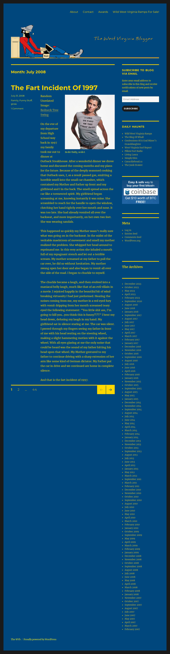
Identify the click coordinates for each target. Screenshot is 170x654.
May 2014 (130, 423)
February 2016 (132, 374)
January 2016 (131, 378)
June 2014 (130, 420)
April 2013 (130, 465)
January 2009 (132, 552)
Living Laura (131, 154)
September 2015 (133, 388)
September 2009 (133, 535)
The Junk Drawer (134, 165)
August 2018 (131, 304)
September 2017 (133, 315)
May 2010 (130, 514)
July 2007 (129, 611)
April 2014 (130, 427)
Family (14, 100)
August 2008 (131, 570)
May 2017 (130, 329)
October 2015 (131, 385)
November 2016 (133, 350)
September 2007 (133, 604)
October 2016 (132, 353)
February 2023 (132, 297)
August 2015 (131, 392)
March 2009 (131, 545)
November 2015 (133, 381)
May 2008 (130, 580)
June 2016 (130, 367)
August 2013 (131, 454)
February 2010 (132, 524)
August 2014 (131, 413)
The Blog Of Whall (134, 137)
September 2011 (133, 479)
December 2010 (133, 489)
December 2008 (133, 556)
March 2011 (131, 482)
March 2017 (131, 336)
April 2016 (130, 371)
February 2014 (132, 434)
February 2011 (132, 486)
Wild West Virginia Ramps (138, 133)
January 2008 (132, 594)
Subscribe (131, 108)
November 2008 (133, 559)
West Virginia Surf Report (138, 147)
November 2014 (133, 406)
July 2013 (129, 458)
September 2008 (133, 566)
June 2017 (130, 325)
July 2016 (129, 364)
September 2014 (133, 409)
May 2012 (130, 472)
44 (35, 389)
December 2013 (133, 440)
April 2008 (130, 584)
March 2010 (131, 521)
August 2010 (131, 503)
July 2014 (129, 416)
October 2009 (132, 531)
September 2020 (133, 301)
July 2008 (129, 573)
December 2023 (133, 283)
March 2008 (131, 587)
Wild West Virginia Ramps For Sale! (136, 11)
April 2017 (130, 332)
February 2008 (132, 591)
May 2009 (130, 538)
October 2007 (132, 601)
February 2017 (132, 339)
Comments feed (133, 237)
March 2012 (131, 475)
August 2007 (131, 608)
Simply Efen (131, 158)
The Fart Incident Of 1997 (54, 88)
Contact (88, 11)
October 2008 (132, 563)
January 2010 (131, 528)
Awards (103, 11)
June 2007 (130, 615)
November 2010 (133, 493)
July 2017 (129, 322)
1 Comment (17, 108)
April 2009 (130, 542)
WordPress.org (132, 240)
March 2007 (131, 625)
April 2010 (130, 517)
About (74, 11)
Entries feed (131, 233)
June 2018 (130, 308)
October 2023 (132, 287)
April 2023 (130, 294)
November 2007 (133, 598)
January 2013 (131, 468)
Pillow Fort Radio (134, 151)
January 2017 (131, 343)
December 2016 (133, 346)
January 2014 (131, 437)
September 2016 (133, 357)
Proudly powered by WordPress (40, 639)
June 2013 (130, 461)
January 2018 (131, 311)
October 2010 (131, 496)
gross (14, 104)
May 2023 (130, 290)
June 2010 (130, 510)
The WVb (16, 639)
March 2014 (131, 430)
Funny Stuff (25, 100)
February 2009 (132, 549)
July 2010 (129, 507)
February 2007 (132, 629)
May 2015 (130, 395)
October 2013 (131, 447)
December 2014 (133, 402)
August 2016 (131, 360)
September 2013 (133, 451)
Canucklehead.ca (133, 161)
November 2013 (133, 444)
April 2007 (130, 622)
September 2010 (133, 500)
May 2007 (130, 618)
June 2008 (130, 577)
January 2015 (131, 399)
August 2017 (131, 318)
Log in (128, 230)
